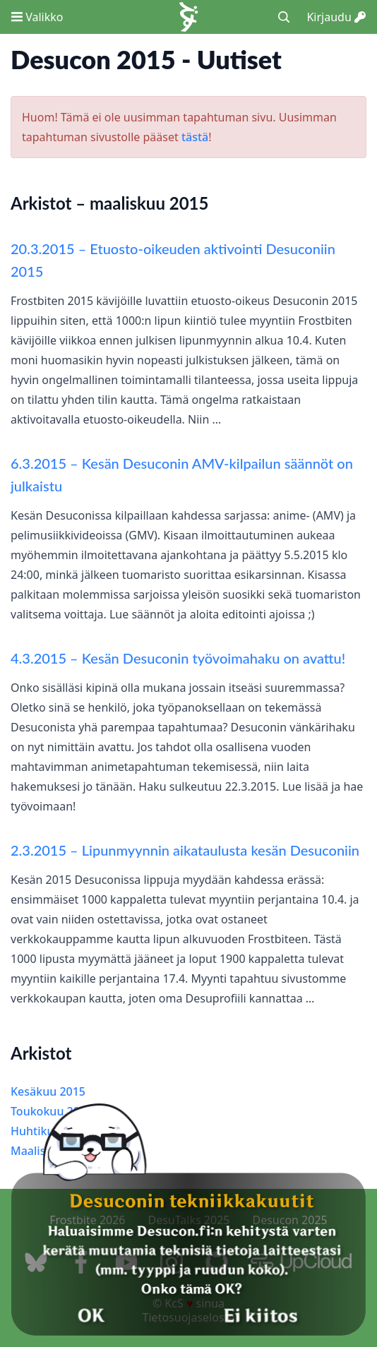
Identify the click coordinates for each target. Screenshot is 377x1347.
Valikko (37, 17)
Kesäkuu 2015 (48, 1091)
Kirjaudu (336, 17)
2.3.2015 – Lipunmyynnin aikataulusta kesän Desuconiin (185, 850)
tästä (194, 137)
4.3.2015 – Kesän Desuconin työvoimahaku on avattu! (178, 657)
